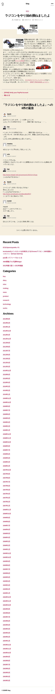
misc (27, 11)
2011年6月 (6, 355)
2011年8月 (6, 347)
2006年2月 (6, 545)
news (5, 292)
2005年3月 (6, 585)
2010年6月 (6, 374)
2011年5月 (6, 359)
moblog (5, 288)
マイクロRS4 (19, 61)
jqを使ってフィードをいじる (12, 258)
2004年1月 (6, 641)
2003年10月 (7, 653)
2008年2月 (6, 466)
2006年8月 (6, 521)
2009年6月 (6, 414)
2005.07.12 (28, 20)
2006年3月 (6, 541)
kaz (20, 20)
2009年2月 (6, 426)
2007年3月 (6, 498)
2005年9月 (6, 561)
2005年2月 (6, 589)
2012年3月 (6, 335)
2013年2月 (6, 323)
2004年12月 (7, 597)
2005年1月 (6, 593)
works (5, 308)
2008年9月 (6, 446)
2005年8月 (6, 565)
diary (5, 280)
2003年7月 (6, 665)
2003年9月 (6, 657)
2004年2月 (6, 637)
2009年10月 (7, 402)
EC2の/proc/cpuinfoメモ (11, 247)
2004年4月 (6, 629)
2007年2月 (6, 502)
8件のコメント (39, 20)
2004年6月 (6, 621)
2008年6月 (6, 454)
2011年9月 (6, 343)
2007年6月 (6, 486)
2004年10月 (7, 605)
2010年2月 (6, 390)
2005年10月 (7, 557)
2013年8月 (6, 319)
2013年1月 (6, 327)
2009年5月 (6, 418)
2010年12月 (7, 370)
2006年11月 (7, 510)
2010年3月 (6, 386)
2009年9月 (6, 406)
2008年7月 (6, 450)
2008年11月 (7, 438)
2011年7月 (6, 351)
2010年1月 (6, 394)
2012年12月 (7, 331)
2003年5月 (6, 672)
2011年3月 (6, 366)
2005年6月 (6, 573)
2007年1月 (6, 506)
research (6, 300)
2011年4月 (6, 362)
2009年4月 (6, 422)
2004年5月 (6, 625)
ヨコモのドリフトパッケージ (35, 80)
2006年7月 (6, 525)
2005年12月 (7, 553)
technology (7, 304)
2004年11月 (7, 601)
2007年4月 (6, 494)
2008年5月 (6, 458)
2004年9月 (6, 609)
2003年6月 (6, 668)
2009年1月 (6, 430)
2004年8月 (6, 613)
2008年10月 (7, 442)
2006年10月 (7, 513)
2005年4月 (6, 581)
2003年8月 (6, 661)
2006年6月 (6, 529)
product (5, 296)
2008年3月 (6, 462)
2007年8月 (6, 478)
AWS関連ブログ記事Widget (12, 262)
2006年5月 (6, 533)
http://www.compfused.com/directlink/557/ (17, 194)
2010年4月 (6, 382)
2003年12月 (7, 645)
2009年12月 (7, 398)
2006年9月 (6, 517)
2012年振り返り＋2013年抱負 (13, 266)
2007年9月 (6, 474)
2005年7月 (6, 569)
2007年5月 (6, 490)
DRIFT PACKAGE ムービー (39, 82)
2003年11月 (7, 649)
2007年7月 (6, 482)
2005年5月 (6, 577)
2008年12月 (7, 434)
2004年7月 (6, 617)
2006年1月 (6, 549)
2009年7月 (6, 410)
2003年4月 (6, 676)
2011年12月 (7, 339)
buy (4, 276)
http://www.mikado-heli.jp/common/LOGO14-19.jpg (20, 175)
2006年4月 (6, 537)
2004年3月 (6, 633)
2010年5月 (6, 378)
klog (27, 3)
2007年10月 (7, 470)
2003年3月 (6, 680)
